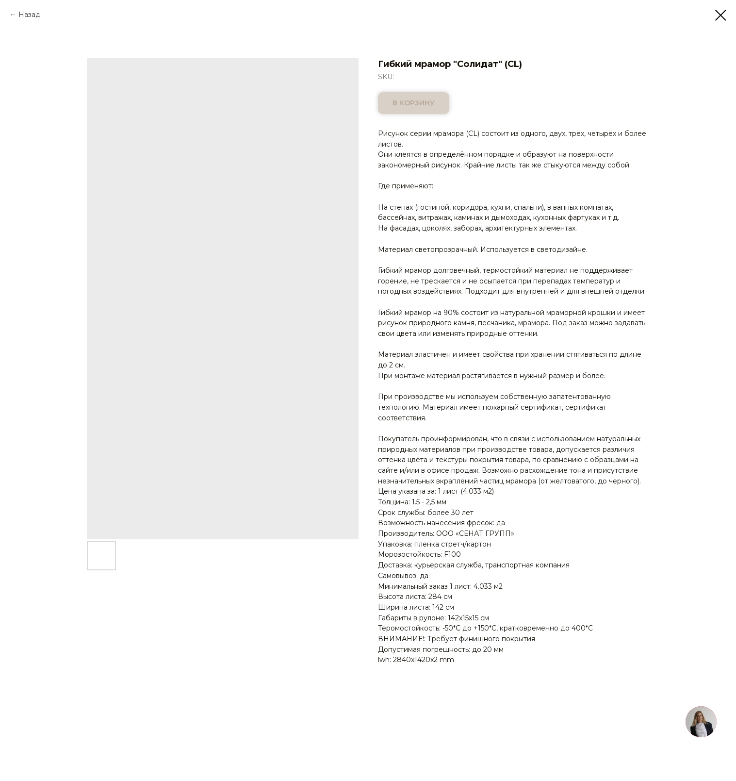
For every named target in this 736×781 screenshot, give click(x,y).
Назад (29, 14)
